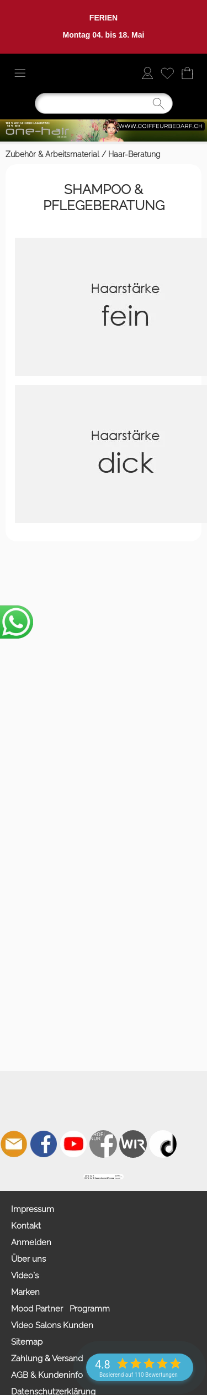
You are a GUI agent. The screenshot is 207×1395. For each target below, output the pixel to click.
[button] (20, 73)
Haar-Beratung (134, 154)
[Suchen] (104, 103)
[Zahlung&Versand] (133, 1144)
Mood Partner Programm (60, 1309)
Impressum (32, 1209)
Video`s (25, 1276)
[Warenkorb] (187, 73)
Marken (25, 1292)
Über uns (28, 1259)
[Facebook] (43, 1144)
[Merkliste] (167, 73)
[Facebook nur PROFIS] (103, 1144)
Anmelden (31, 1242)
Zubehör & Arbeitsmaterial (52, 154)
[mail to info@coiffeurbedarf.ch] (14, 1144)
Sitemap (27, 1342)
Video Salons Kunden (52, 1325)
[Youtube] (73, 1144)
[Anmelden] (147, 73)
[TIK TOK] (163, 1144)
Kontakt (26, 1226)
